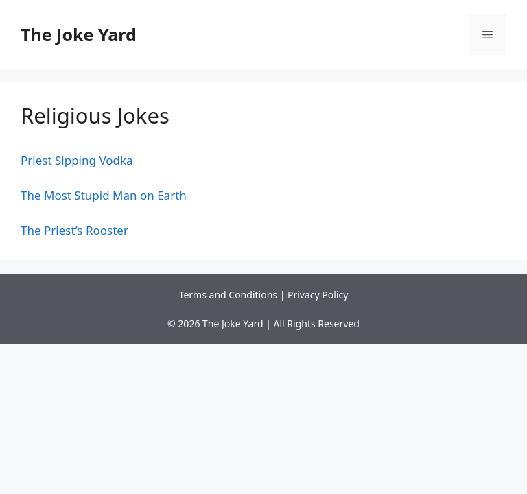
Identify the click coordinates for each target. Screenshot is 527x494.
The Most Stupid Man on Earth (104, 195)
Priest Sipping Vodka (77, 160)
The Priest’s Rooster (74, 230)
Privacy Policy (318, 294)
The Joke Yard (79, 34)
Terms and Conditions (228, 294)
